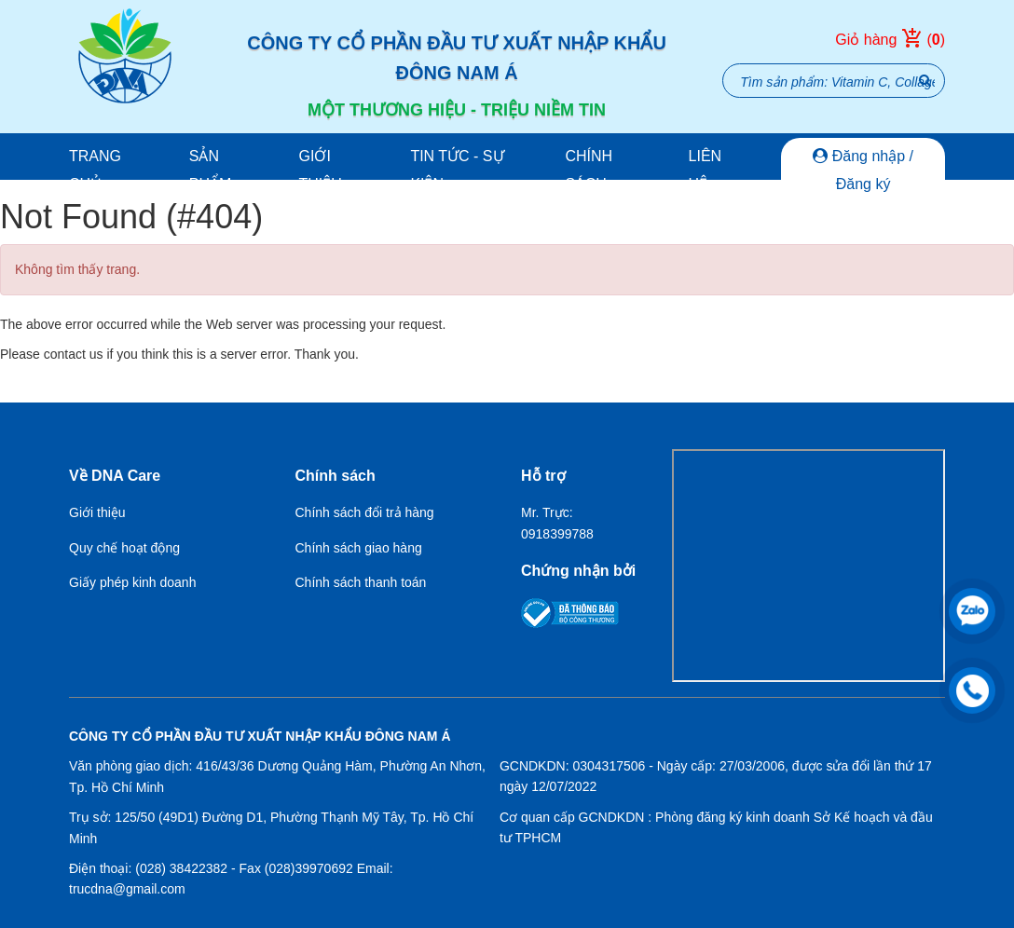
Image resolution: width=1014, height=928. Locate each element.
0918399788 (557, 533)
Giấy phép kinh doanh (132, 582)
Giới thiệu (320, 170)
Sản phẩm (210, 170)
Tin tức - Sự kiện (456, 170)
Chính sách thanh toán (361, 582)
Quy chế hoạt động (124, 547)
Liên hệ (705, 170)
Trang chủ (95, 170)
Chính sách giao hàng (358, 547)
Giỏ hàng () (890, 40)
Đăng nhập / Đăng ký (863, 170)
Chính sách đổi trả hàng (364, 512)
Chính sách (588, 170)
